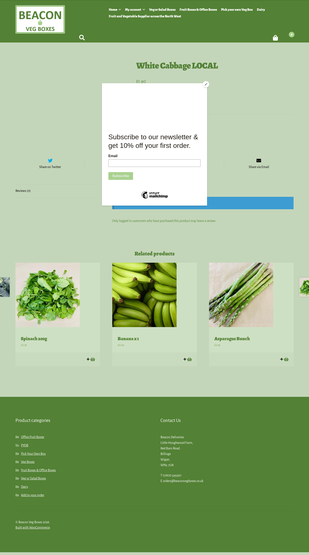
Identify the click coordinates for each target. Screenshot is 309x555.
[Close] (206, 84)
